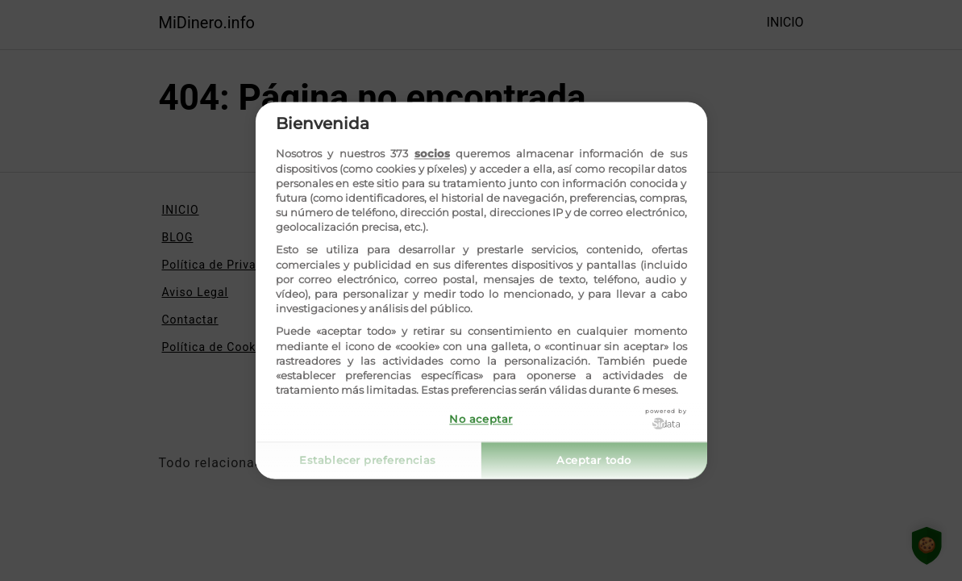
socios (432, 154)
